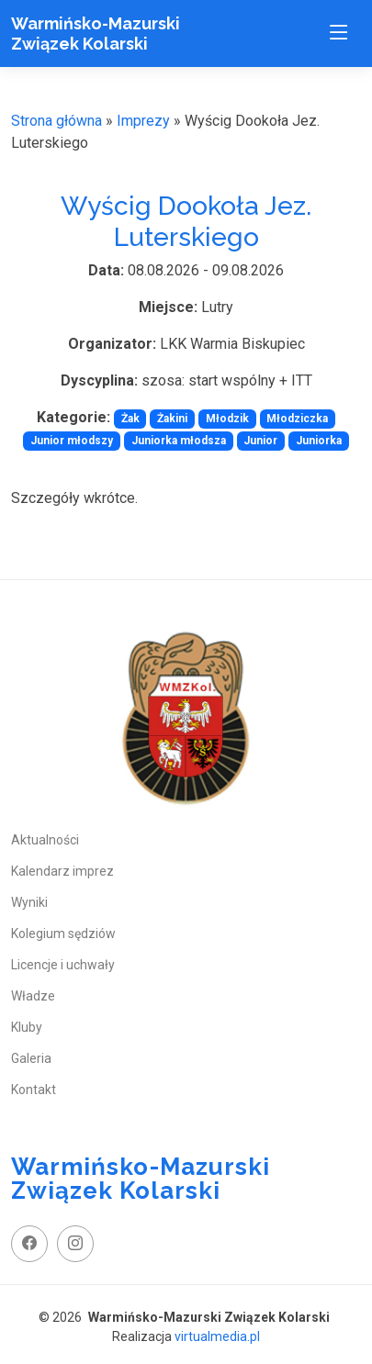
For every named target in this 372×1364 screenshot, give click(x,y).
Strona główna (56, 120)
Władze (33, 995)
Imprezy (143, 120)
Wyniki (29, 902)
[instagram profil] (75, 1243)
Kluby (26, 1027)
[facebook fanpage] (29, 1243)
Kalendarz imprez (62, 871)
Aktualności (45, 839)
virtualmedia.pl (217, 1336)
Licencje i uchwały (63, 964)
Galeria (31, 1058)
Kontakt (33, 1089)
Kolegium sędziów (63, 933)
